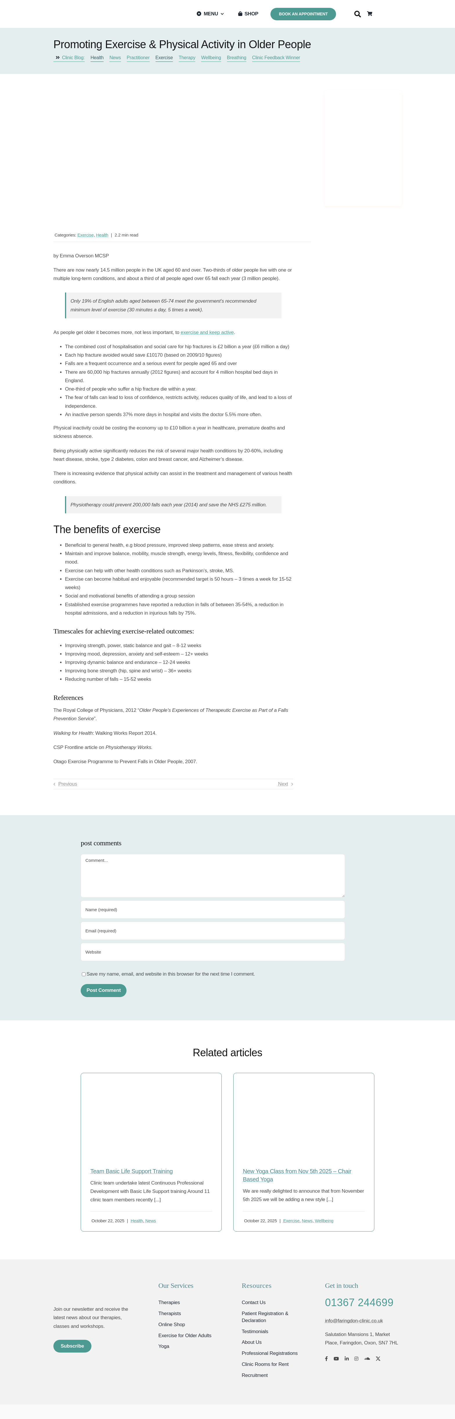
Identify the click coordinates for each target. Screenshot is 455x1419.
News (150, 1220)
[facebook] (326, 1358)
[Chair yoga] (304, 1085)
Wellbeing (324, 1220)
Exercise (85, 234)
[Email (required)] (213, 931)
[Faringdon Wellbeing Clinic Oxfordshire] (83, 1283)
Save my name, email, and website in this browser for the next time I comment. (170, 974)
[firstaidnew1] (151, 1085)
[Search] (357, 14)
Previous (67, 784)
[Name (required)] (213, 909)
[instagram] (356, 1358)
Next (283, 784)
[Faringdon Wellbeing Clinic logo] (82, 8)
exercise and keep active (207, 332)
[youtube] (336, 1358)
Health (102, 234)
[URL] (213, 952)
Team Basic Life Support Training (131, 1171)
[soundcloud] (367, 1358)
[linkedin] (347, 1358)
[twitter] (378, 1358)
